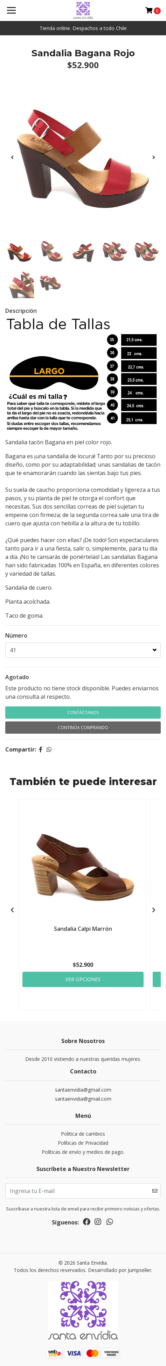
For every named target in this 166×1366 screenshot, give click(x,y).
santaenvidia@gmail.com (83, 1089)
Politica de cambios (83, 1133)
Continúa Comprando (83, 728)
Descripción (21, 311)
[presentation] (12, 157)
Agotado (17, 677)
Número (16, 635)
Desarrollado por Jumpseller (119, 1270)
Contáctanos (83, 713)
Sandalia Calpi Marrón (83, 929)
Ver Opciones (83, 979)
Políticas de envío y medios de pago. (83, 1152)
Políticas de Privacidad (83, 1142)
